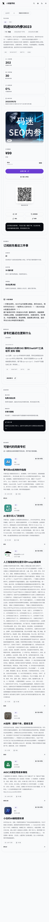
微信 (15, 218)
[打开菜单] (45, 3)
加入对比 (24, 177)
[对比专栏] (38, 3)
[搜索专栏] (34, 3)
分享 (15, 214)
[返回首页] (7, 13)
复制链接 (34, 214)
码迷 (9, 32)
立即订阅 (24, 171)
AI (14, 13)
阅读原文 (11, 378)
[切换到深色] (42, 3)
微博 (34, 218)
